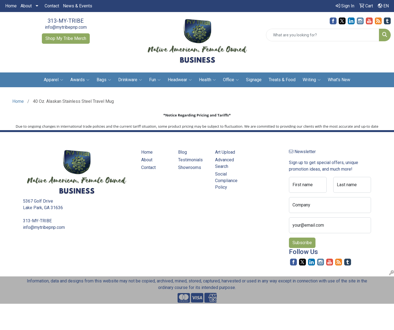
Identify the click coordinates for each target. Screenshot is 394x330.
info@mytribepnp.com (66, 27)
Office (231, 80)
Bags (104, 80)
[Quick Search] (322, 35)
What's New (339, 79)
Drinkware (130, 80)
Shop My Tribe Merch (65, 38)
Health (207, 80)
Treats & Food (282, 79)
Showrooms (189, 167)
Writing (312, 80)
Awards (79, 80)
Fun (155, 80)
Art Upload (225, 152)
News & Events (77, 5)
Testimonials (190, 159)
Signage (254, 79)
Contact (52, 5)
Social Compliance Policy (226, 180)
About (26, 5)
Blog (182, 152)
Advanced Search (224, 163)
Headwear (180, 80)
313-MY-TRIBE (66, 20)
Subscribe (302, 242)
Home (11, 5)
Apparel (53, 80)
